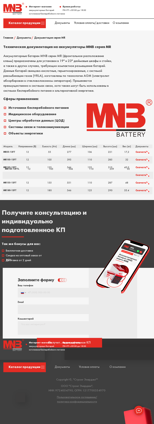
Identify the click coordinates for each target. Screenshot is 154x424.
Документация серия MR (49, 37)
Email (21, 302)
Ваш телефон (25, 285)
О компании (121, 23)
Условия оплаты (89, 367)
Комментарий (26, 319)
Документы (62, 23)
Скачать (141, 152)
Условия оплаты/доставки (91, 23)
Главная (8, 37)
